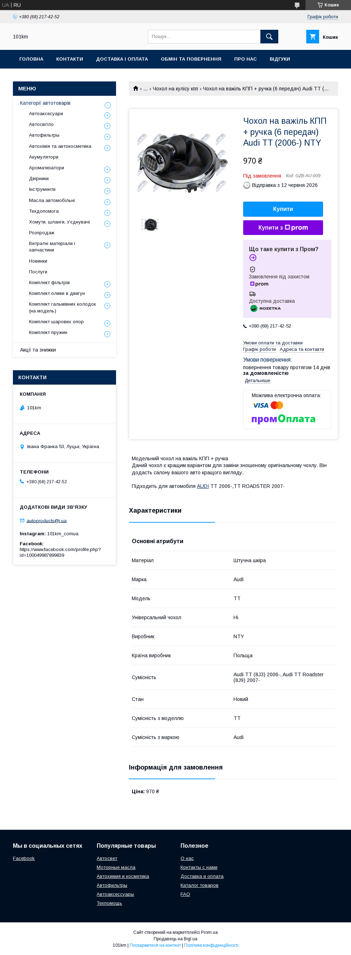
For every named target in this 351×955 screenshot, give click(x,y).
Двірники (39, 178)
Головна (31, 59)
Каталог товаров (199, 885)
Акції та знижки (38, 350)
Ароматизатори (46, 167)
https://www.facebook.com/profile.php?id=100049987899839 (60, 552)
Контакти (69, 59)
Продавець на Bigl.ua (175, 938)
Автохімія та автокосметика (60, 146)
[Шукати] (269, 36)
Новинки (38, 261)
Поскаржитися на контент (155, 945)
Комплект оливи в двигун (57, 293)
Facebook (24, 858)
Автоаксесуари (46, 113)
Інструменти (42, 189)
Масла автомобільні (52, 200)
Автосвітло (41, 124)
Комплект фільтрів (49, 282)
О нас (187, 858)
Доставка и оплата (202, 876)
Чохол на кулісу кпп (175, 88)
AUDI (203, 486)
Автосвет (107, 858)
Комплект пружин (48, 332)
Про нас (245, 59)
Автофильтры (44, 135)
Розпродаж (41, 232)
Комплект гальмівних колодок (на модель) (62, 307)
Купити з (283, 228)
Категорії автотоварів (45, 103)
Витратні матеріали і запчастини (52, 247)
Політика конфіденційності (211, 945)
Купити (283, 209)
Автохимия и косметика (123, 876)
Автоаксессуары (115, 894)
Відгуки (280, 59)
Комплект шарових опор (56, 321)
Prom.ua (209, 932)
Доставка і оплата (122, 59)
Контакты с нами (199, 867)
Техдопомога (44, 211)
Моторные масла (116, 867)
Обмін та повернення (191, 59)
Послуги (38, 271)
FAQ (185, 894)
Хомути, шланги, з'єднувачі (59, 222)
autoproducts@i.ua (47, 520)
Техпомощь (109, 903)
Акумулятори (43, 157)
